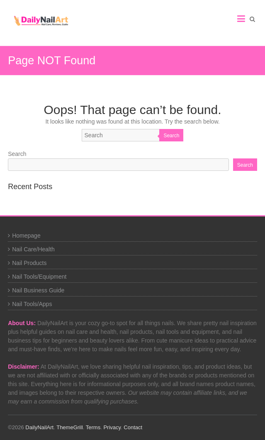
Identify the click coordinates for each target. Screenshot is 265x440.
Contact (133, 427)
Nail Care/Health (33, 249)
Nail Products (29, 263)
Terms (93, 427)
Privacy (112, 427)
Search (171, 136)
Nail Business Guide (38, 290)
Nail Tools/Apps (32, 304)
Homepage (26, 235)
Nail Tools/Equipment (39, 276)
